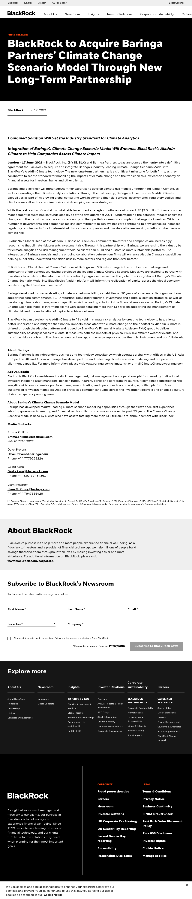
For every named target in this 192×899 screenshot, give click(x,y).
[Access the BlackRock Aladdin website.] (42, 2)
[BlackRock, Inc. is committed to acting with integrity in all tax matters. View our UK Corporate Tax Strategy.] (119, 821)
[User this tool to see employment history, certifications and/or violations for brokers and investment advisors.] (163, 814)
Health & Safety (136, 731)
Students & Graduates (169, 727)
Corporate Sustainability (140, 708)
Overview (102, 699)
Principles (13, 704)
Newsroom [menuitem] (72, 14)
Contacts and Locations (20, 718)
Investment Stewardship (81, 718)
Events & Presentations (110, 726)
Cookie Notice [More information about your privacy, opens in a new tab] (53, 897)
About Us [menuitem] (50, 14)
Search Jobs (164, 708)
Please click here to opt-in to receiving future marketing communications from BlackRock (61, 638)
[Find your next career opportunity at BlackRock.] (119, 799)
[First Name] (32, 609)
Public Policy (74, 731)
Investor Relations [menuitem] (119, 14)
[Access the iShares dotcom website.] (28, 2)
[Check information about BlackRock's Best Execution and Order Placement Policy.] (163, 823)
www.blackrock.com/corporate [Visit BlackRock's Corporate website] (30, 561)
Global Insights (75, 713)
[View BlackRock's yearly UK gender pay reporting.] (119, 829)
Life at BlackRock (167, 713)
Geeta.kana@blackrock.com (28, 471)
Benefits (162, 717)
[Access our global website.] (13, 2)
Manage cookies (154, 856)
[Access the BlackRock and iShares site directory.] (176, 2)
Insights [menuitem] (93, 14)
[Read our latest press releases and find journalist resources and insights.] (119, 806)
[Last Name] (92, 609)
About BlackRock (16, 699)
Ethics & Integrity (137, 726)
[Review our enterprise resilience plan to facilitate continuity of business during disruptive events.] (163, 806)
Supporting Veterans (169, 731)
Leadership (14, 708)
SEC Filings (104, 712)
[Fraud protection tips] (119, 791)
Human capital (135, 713)
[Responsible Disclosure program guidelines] (119, 856)
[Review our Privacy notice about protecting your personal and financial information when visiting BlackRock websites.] (163, 799)
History (11, 713)
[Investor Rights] (163, 841)
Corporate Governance (110, 731)
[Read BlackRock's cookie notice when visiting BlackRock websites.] (163, 848)
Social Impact (135, 735)
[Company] (92, 624)
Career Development (169, 722)
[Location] (32, 624)
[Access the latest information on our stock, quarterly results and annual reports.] (119, 814)
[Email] (152, 609)
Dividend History (106, 722)
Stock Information (107, 717)
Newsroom (43, 699)
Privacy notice (117, 646)
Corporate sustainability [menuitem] (157, 14)
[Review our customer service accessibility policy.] (119, 848)
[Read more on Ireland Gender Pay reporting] (119, 838)
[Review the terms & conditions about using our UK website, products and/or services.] (163, 791)
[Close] (187, 887)
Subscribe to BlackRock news (156, 646)
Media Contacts (46, 704)
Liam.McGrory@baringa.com (29, 489)
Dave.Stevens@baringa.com (28, 454)
